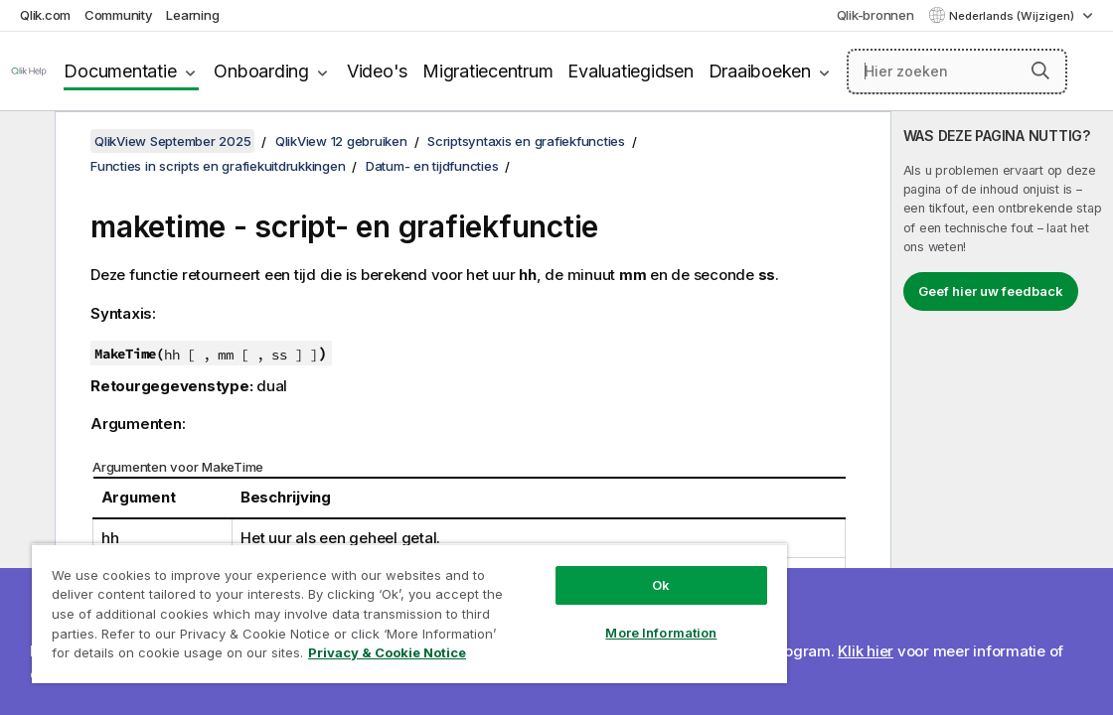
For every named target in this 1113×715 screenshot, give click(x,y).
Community (118, 15)
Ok (568, 570)
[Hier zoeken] (957, 71)
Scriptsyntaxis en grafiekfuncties (526, 141)
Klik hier (865, 651)
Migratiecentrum (487, 71)
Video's (377, 71)
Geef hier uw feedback (990, 291)
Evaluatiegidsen (630, 71)
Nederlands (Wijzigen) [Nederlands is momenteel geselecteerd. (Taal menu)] (1013, 16)
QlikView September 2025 (172, 141)
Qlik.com (45, 15)
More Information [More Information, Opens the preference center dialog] (568, 618)
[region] (355, 605)
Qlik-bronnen (875, 15)
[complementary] (1002, 413)
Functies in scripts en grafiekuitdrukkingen (217, 166)
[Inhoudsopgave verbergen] (25, 142)
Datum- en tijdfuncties (432, 166)
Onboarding (261, 71)
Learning (192, 15)
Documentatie (120, 71)
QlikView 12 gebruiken (341, 141)
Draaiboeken (760, 71)
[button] (1040, 70)
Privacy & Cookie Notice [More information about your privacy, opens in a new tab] (320, 656)
